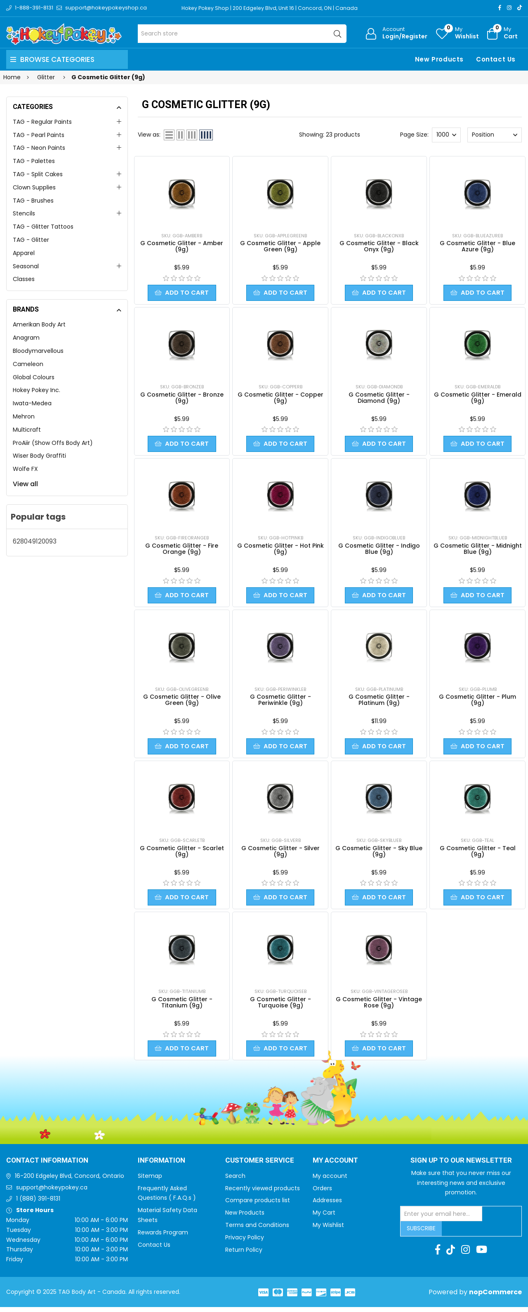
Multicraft (27, 430)
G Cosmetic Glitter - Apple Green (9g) (280, 246)
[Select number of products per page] (446, 135)
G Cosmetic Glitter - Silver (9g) (280, 854)
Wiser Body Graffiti (39, 456)
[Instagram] (509, 7)
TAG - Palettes (34, 161)
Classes (24, 279)
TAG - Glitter (31, 240)
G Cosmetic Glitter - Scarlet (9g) (182, 854)
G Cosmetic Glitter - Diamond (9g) (379, 398)
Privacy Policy (244, 1242)
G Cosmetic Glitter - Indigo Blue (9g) (379, 550)
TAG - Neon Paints (39, 148)
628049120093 (35, 541)
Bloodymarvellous (38, 351)
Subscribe (421, 1233)
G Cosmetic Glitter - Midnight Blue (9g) (478, 550)
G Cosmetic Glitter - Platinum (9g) (379, 702)
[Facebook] (499, 7)
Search (235, 1181)
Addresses (327, 1205)
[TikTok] (519, 7)
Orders (322, 1193)
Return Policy (243, 1255)
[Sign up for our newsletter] (441, 1218)
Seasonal (26, 266)
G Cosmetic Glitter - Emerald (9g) (477, 398)
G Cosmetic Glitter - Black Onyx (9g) (379, 246)
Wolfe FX (25, 469)
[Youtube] (481, 1255)
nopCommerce (495, 1297)
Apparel (24, 253)
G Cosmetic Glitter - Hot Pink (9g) (280, 550)
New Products (439, 59)
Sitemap (150, 1181)
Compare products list (257, 1205)
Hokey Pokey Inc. (36, 390)
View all (25, 484)
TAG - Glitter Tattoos (43, 226)
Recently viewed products (262, 1193)
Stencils (24, 213)
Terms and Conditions (257, 1230)
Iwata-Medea (32, 403)
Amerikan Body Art (39, 324)
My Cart (324, 1217)
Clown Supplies (34, 187)
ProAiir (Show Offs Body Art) (53, 443)
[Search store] (242, 33)
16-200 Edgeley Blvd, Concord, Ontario (69, 1181)
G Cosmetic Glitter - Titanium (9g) (181, 1006)
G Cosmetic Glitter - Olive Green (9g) (182, 702)
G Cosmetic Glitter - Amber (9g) (181, 246)
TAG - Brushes (33, 200)
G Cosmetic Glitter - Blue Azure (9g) (477, 246)
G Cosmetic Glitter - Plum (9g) (477, 702)
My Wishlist (328, 1230)
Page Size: (414, 134)
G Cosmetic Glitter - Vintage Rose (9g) (379, 1006)
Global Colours (33, 377)
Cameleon (28, 364)
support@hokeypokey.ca (51, 1192)
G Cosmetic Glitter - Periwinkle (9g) (280, 702)
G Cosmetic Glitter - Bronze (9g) (182, 398)
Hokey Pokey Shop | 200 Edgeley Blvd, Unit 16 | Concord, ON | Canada (272, 8)
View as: (149, 134)
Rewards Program (163, 1237)
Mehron (24, 416)
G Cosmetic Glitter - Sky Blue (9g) (378, 854)
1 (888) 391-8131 (38, 1203)
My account (330, 1181)
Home (12, 77)
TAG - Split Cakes (38, 174)
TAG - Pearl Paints (38, 135)
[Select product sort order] (494, 135)
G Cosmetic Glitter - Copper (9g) (280, 398)
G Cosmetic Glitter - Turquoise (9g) (280, 1006)
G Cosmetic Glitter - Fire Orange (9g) (181, 550)
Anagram (26, 337)
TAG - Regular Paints (42, 122)
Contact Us (496, 59)
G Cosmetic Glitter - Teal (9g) (478, 854)
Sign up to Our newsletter (461, 1165)
